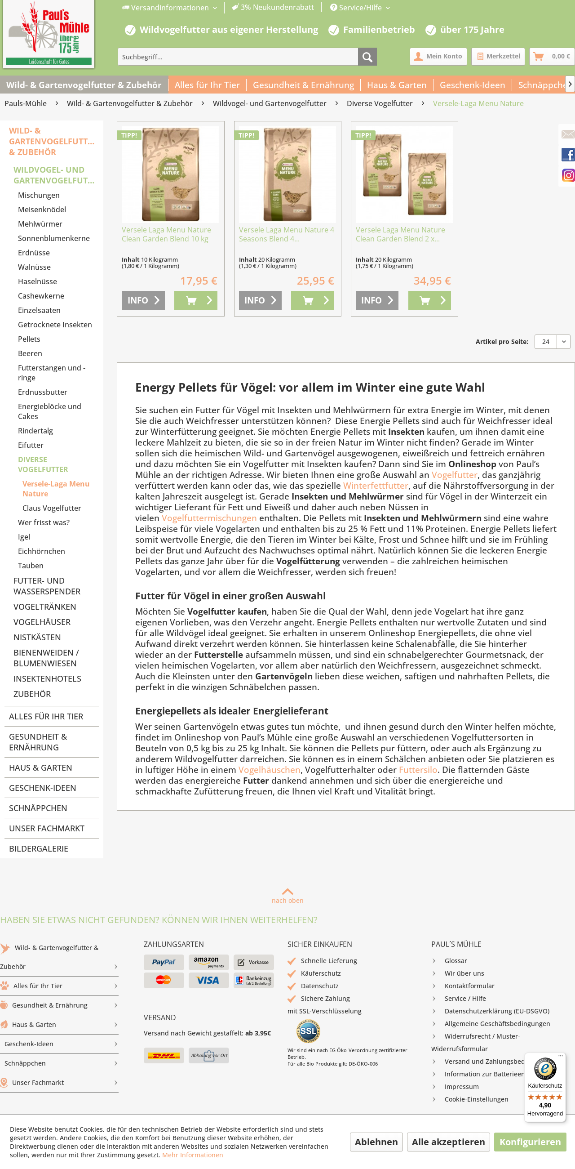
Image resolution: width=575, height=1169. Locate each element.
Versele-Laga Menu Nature (56, 489)
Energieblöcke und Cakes (49, 411)
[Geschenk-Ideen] (472, 85)
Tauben (31, 566)
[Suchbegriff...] (247, 57)
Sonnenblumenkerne (54, 238)
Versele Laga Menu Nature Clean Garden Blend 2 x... (400, 234)
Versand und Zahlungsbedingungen (492, 1061)
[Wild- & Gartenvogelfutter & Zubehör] (84, 85)
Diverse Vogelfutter (43, 464)
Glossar (449, 961)
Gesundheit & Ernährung (38, 742)
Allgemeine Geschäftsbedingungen (490, 1023)
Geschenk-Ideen (42, 787)
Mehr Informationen (192, 1155)
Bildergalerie (38, 848)
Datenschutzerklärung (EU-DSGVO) (490, 1011)
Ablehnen (376, 1142)
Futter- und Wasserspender (46, 586)
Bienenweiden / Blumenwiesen (46, 658)
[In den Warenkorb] (195, 300)
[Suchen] (367, 57)
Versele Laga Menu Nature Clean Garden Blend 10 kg (166, 234)
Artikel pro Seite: (502, 341)
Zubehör (32, 693)
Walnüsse (34, 267)
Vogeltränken (44, 606)
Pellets (29, 339)
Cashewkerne (41, 296)
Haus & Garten (40, 767)
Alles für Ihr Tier (46, 716)
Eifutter (31, 445)
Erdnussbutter (42, 392)
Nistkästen (37, 637)
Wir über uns (457, 973)
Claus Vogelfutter (51, 508)
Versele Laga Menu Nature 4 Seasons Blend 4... (286, 234)
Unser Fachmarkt (46, 828)
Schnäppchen (38, 808)
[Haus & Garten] (397, 85)
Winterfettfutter (375, 485)
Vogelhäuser (42, 621)
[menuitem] (218, 7)
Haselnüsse (37, 281)
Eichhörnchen (41, 551)
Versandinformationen (166, 8)
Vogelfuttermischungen (209, 518)
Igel (24, 537)
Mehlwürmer (40, 224)
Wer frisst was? (44, 522)
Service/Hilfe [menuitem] (357, 8)
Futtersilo (418, 769)
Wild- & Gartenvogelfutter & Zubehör (53, 141)
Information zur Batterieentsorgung (491, 1074)
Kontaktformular (463, 986)
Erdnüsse (34, 253)
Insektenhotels (47, 678)
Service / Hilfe (458, 998)
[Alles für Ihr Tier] (207, 85)
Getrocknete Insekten (55, 325)
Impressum (455, 1086)
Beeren (30, 353)
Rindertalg (35, 431)
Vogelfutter (455, 474)
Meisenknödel (42, 209)
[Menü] (560, 1058)
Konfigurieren (530, 1142)
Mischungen (39, 195)
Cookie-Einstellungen (470, 1099)
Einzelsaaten (39, 310)
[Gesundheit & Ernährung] (304, 85)
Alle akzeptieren (448, 1142)
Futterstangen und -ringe (51, 373)
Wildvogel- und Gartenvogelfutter (56, 175)
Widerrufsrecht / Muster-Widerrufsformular (475, 1041)
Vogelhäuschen (270, 769)
